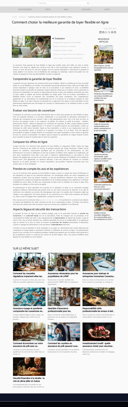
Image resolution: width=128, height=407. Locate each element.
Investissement (25, 9)
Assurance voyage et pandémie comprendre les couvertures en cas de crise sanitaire (27, 311)
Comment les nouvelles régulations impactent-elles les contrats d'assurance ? (27, 276)
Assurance (86, 9)
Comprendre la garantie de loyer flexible (67, 42)
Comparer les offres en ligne (63, 50)
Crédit (48, 9)
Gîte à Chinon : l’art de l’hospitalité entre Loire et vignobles (103, 67)
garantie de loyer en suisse (49, 200)
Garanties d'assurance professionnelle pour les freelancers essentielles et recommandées (60, 313)
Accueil (14, 17)
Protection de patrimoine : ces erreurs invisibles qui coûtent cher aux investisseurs (103, 97)
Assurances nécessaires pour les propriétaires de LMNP (63, 275)
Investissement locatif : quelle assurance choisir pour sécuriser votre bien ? (97, 346)
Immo (66, 9)
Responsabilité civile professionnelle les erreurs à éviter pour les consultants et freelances (98, 311)
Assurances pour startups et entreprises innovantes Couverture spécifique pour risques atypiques (98, 276)
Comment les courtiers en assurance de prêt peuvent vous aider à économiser (62, 346)
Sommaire (60, 38)
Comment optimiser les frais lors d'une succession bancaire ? (102, 187)
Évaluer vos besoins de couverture (64, 46)
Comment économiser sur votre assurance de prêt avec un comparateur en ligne (28, 346)
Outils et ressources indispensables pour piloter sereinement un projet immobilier (102, 127)
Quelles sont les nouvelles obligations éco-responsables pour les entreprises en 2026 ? (103, 216)
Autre (107, 9)
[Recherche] (64, 3)
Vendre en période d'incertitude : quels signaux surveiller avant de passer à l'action (102, 157)
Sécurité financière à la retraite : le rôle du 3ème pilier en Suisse (28, 380)
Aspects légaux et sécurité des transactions (67, 58)
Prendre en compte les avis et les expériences (68, 54)
